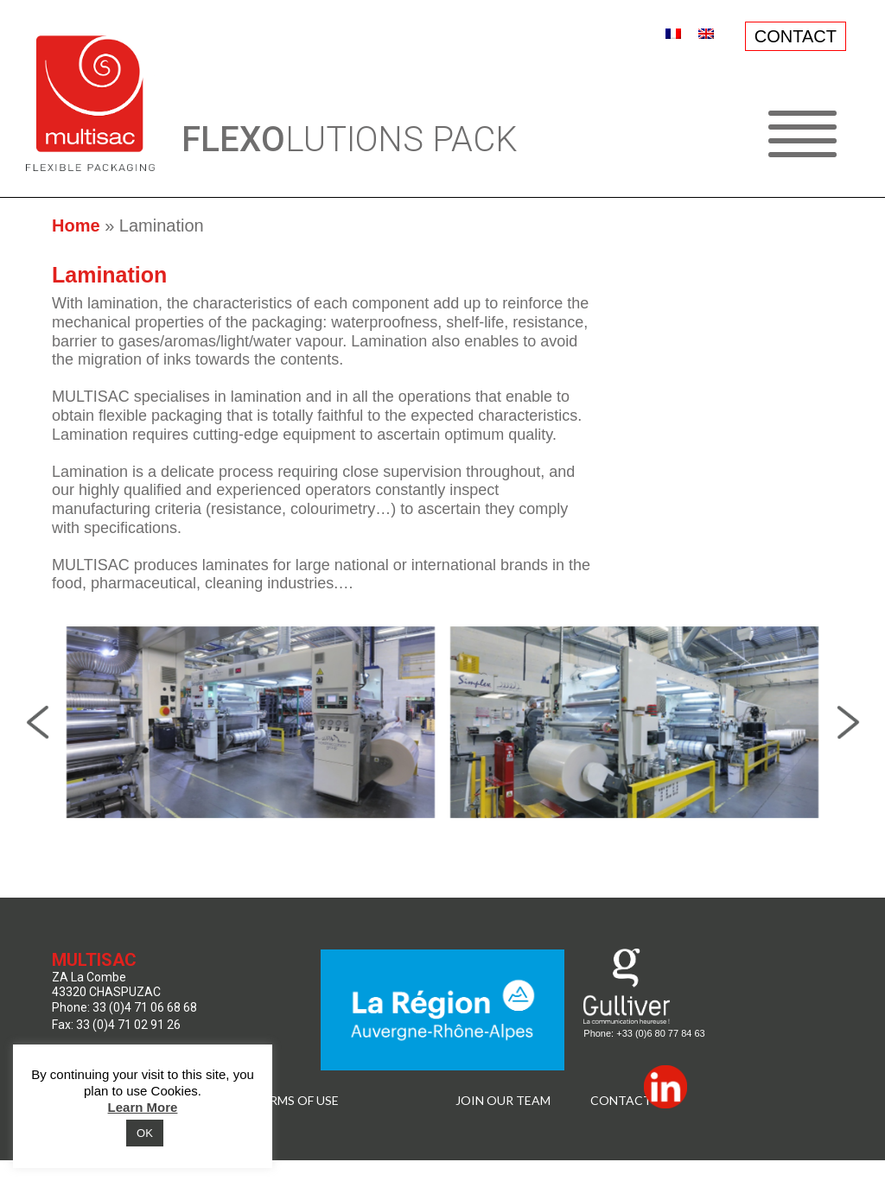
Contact (621, 1101)
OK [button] (145, 1133)
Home (76, 225)
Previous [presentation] (37, 721)
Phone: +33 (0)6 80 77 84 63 (643, 1033)
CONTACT (795, 36)
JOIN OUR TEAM (503, 1101)
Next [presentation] (848, 721)
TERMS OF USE (296, 1101)
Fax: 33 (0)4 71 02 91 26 (116, 1025)
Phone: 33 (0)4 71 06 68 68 (124, 1007)
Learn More (143, 1107)
